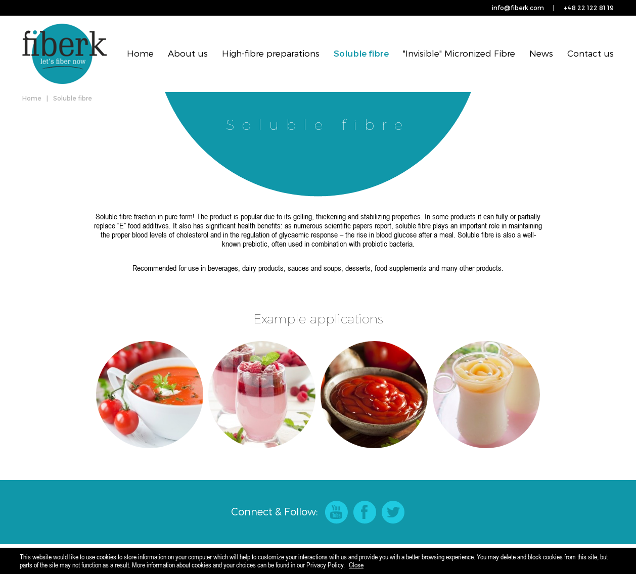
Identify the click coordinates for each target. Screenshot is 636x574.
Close (356, 565)
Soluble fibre (361, 53)
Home (140, 53)
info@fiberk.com (518, 7)
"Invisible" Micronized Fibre (459, 53)
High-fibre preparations (271, 53)
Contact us (590, 53)
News (541, 53)
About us (188, 53)
